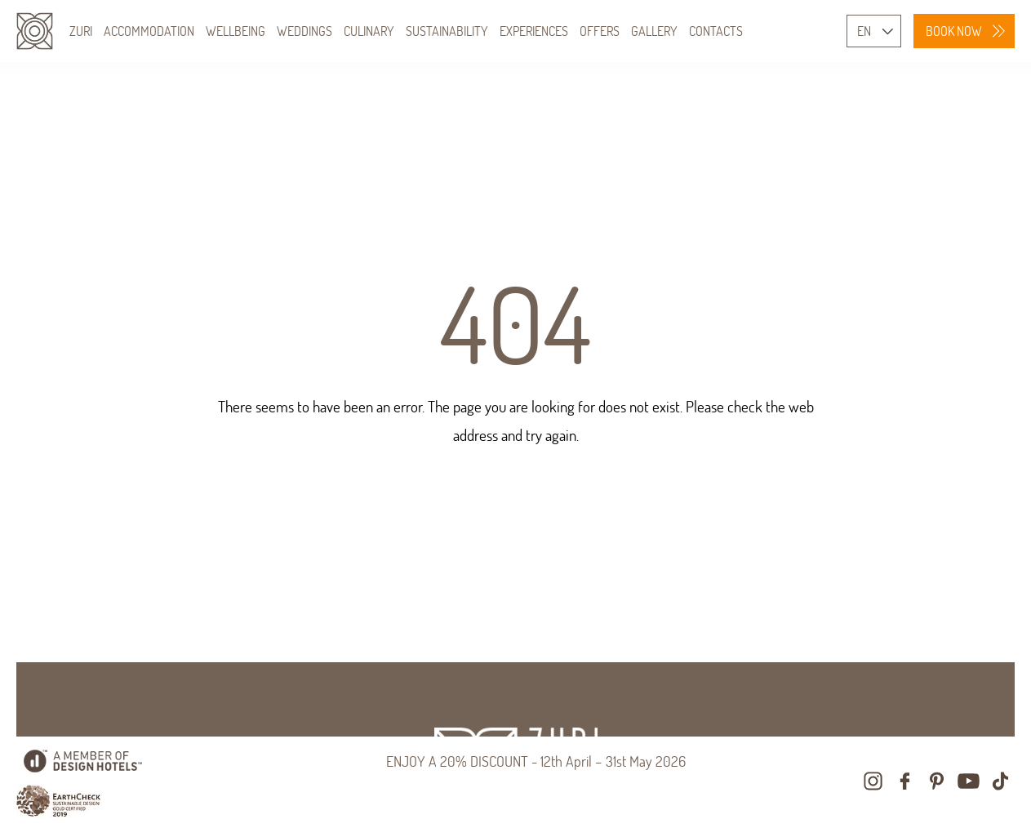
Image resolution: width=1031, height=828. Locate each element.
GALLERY (654, 31)
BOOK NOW (954, 31)
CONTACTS (716, 31)
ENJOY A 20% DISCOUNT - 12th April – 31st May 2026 (536, 761)
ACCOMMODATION (149, 31)
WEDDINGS (304, 31)
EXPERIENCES (534, 31)
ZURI (80, 31)
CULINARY (369, 31)
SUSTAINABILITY (447, 31)
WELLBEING (235, 31)
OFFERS (600, 31)
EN (864, 31)
